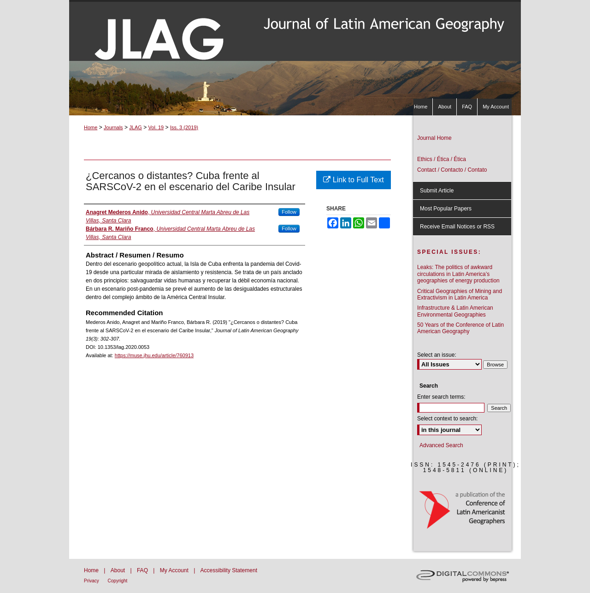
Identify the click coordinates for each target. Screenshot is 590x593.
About (119, 570)
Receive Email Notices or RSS (457, 226)
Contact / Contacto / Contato (452, 170)
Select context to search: (447, 418)
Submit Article (437, 190)
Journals (113, 127)
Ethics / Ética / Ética (441, 159)
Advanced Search (441, 445)
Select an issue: (436, 355)
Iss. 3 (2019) (184, 127)
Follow (289, 212)
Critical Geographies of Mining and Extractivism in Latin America (459, 294)
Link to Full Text (353, 180)
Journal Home (434, 138)
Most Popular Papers (446, 208)
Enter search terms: (441, 397)
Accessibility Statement (229, 570)
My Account (175, 570)
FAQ (143, 570)
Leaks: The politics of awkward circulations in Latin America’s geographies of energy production (458, 274)
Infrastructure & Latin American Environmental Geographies (455, 311)
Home (90, 127)
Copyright (118, 580)
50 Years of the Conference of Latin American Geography (460, 328)
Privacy (92, 580)
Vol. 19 (156, 127)
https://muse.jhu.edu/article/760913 (154, 355)
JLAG (135, 127)
